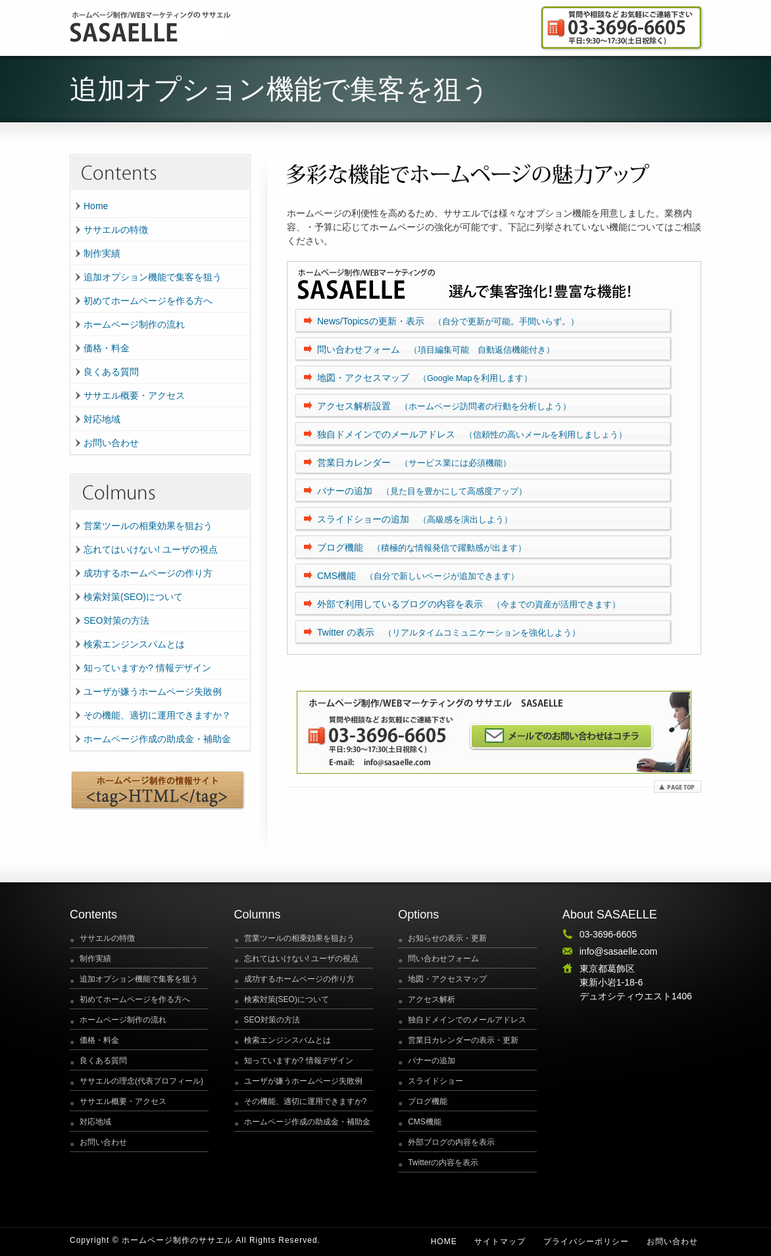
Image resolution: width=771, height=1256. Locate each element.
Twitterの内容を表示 (443, 1162)
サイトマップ (500, 1241)
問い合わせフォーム (436, 349)
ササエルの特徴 (116, 229)
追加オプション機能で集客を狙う (153, 277)
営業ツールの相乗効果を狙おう (148, 525)
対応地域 (102, 419)
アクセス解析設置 (444, 406)
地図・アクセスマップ (424, 377)
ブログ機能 (421, 547)
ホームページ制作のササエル (177, 1240)
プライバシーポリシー (586, 1241)
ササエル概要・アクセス (134, 395)
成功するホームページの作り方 (148, 573)
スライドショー (435, 1081)
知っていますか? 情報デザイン (147, 668)
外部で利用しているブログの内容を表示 (468, 604)
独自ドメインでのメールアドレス (472, 434)
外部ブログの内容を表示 (451, 1142)
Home (96, 206)
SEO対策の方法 (116, 620)
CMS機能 (418, 575)
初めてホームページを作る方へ (148, 300)
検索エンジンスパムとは (134, 644)
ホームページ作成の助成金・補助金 (157, 739)
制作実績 (102, 253)
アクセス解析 (431, 999)
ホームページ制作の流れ (134, 324)
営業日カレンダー (414, 462)
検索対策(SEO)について (133, 596)
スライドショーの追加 (414, 519)
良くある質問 (111, 371)
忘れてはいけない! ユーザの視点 (151, 549)
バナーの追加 (422, 491)
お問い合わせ (111, 443)
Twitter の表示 (448, 632)
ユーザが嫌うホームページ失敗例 (153, 691)
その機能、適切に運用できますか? (305, 1101)
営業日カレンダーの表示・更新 (463, 1040)
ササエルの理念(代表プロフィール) (141, 1081)
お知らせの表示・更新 (447, 938)
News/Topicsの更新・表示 (448, 321)
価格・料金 (107, 348)
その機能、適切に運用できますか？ (157, 715)
